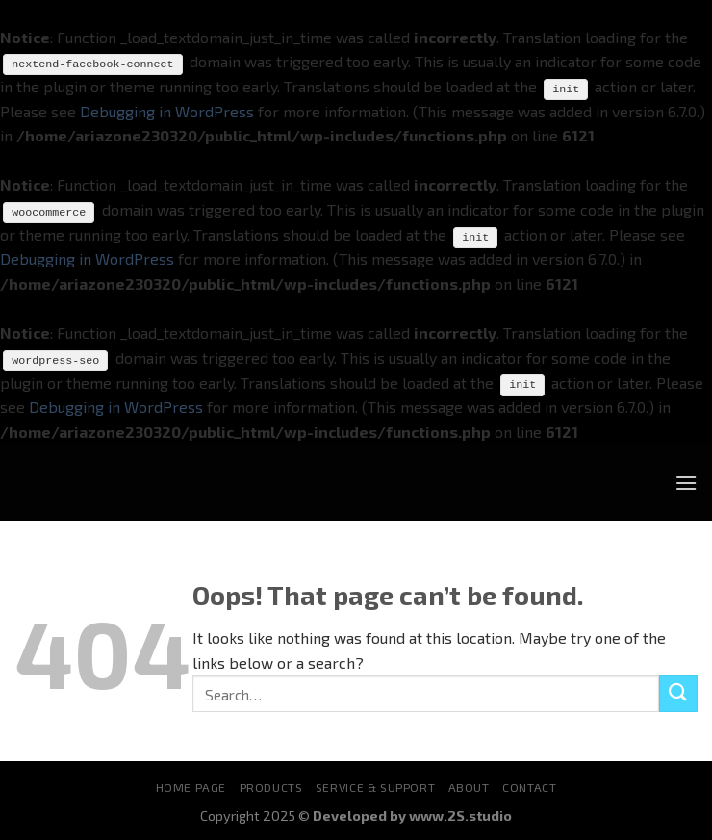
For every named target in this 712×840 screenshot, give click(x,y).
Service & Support (375, 787)
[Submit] (678, 693)
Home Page (191, 787)
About (469, 787)
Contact (529, 787)
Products (271, 787)
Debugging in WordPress (167, 110)
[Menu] (686, 481)
